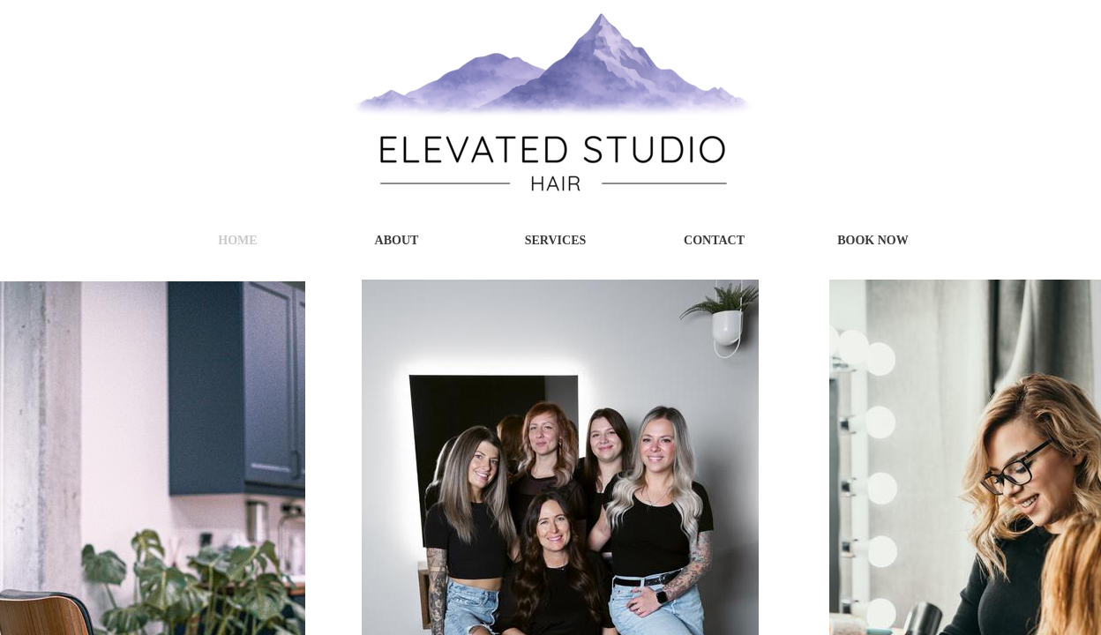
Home (237, 240)
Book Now (873, 240)
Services (556, 240)
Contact (714, 240)
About (397, 240)
